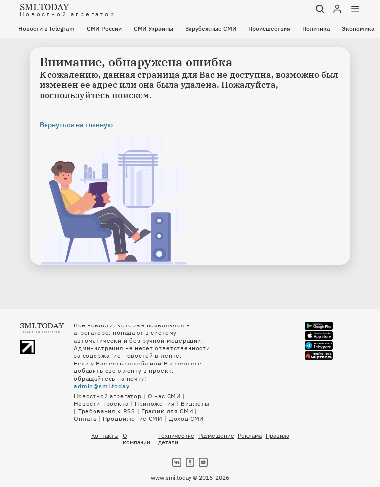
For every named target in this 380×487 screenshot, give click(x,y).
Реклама (250, 435)
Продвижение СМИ (133, 418)
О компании (136, 438)
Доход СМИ (186, 418)
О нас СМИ (164, 396)
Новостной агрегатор (108, 396)
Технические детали (176, 438)
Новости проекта (101, 403)
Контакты (105, 435)
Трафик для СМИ (167, 411)
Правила (277, 435)
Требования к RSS (106, 411)
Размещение (216, 435)
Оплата (85, 418)
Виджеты (195, 403)
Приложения (154, 403)
